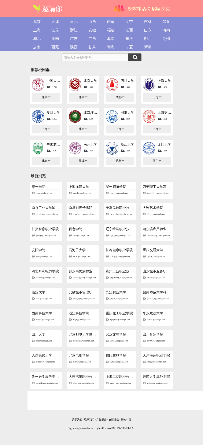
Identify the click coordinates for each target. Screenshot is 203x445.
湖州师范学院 (116, 187)
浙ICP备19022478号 (123, 428)
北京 (37, 22)
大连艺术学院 (153, 208)
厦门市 (157, 160)
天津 (55, 22)
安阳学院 (38, 250)
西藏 (55, 47)
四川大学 (127, 81)
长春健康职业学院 (119, 250)
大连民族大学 (42, 355)
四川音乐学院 (153, 334)
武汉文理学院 (116, 334)
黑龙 (166, 22)
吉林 (148, 22)
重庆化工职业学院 (119, 313)
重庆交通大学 (153, 250)
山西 (92, 22)
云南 (37, 47)
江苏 (55, 30)
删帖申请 (126, 419)
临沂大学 (38, 292)
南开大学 (90, 144)
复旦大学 (53, 112)
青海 (111, 47)
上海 (37, 30)
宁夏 (129, 47)
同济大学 (127, 112)
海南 (111, 38)
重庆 (129, 38)
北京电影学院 (79, 355)
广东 (74, 38)
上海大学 (164, 81)
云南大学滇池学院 (156, 376)
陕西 (74, 47)
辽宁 (129, 22)
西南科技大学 (42, 313)
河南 (166, 30)
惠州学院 (38, 187)
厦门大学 (164, 144)
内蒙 (111, 22)
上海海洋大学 (79, 187)
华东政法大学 (153, 313)
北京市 (46, 97)
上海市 (157, 97)
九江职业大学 (116, 292)
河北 (74, 22)
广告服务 (101, 419)
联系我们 (89, 419)
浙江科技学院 (79, 313)
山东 (148, 30)
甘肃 (92, 47)
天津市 (83, 160)
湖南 (55, 38)
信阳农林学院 (116, 355)
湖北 (37, 38)
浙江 (74, 30)
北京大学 (90, 81)
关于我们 (77, 419)
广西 (92, 38)
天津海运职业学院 (156, 355)
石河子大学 (77, 250)
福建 (111, 30)
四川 (148, 38)
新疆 (148, 47)
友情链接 (114, 419)
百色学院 (75, 229)
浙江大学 (127, 144)
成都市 (120, 97)
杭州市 (120, 160)
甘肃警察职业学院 (45, 229)
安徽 (92, 30)
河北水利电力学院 (45, 271)
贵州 (166, 38)
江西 (129, 30)
